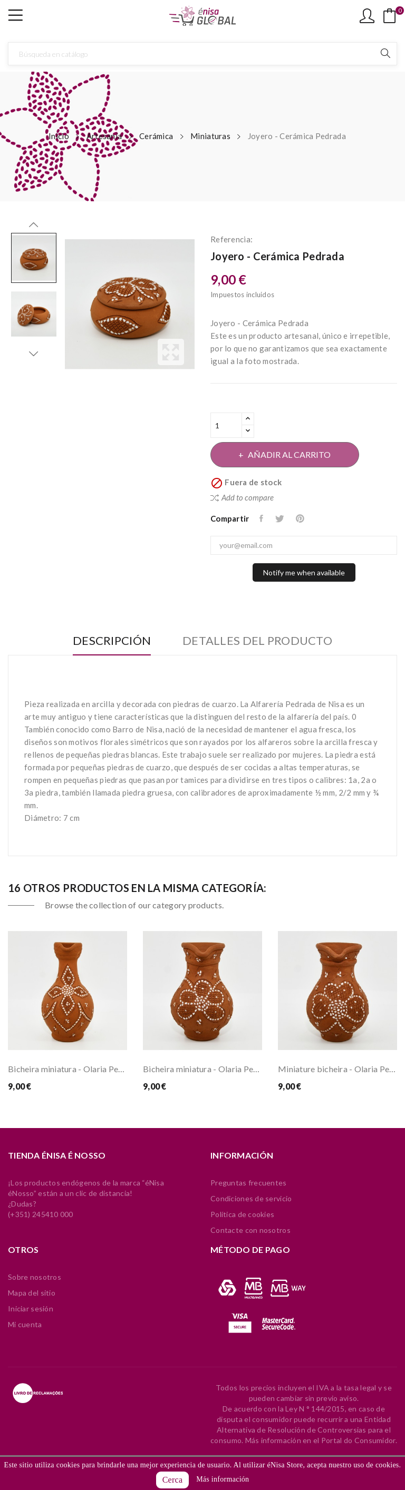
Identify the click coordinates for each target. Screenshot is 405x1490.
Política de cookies (242, 1214)
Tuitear (281, 518)
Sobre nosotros (34, 1276)
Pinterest (301, 518)
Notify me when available (304, 572)
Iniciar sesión (30, 1308)
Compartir (263, 518)
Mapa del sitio (31, 1292)
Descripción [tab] (111, 641)
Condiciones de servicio (251, 1198)
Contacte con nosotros (250, 1230)
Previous (33, 225)
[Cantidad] (226, 425)
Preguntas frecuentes (248, 1182)
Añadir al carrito (290, 454)
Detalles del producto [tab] (258, 641)
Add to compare (242, 497)
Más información (222, 1479)
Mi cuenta (25, 1324)
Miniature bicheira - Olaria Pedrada (337, 1069)
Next (33, 353)
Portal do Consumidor (358, 1440)
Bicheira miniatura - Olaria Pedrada (67, 1069)
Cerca (172, 1479)
